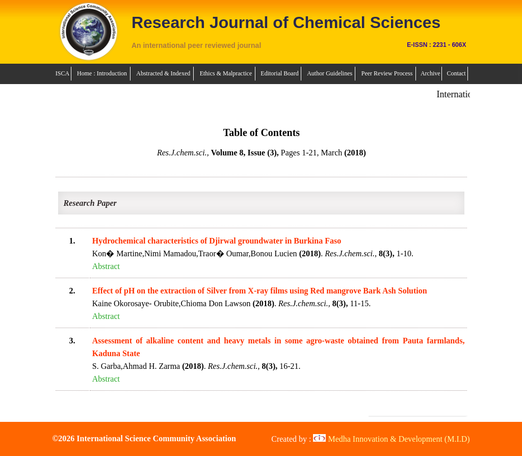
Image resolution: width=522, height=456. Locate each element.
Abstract (106, 266)
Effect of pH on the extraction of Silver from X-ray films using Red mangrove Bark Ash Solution (259, 290)
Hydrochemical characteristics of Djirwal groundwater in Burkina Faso (216, 240)
